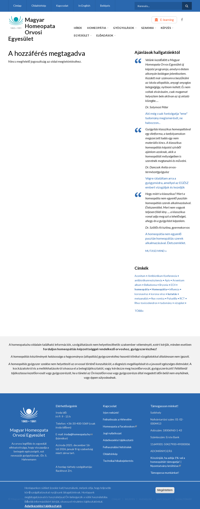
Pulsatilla (172, 298)
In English (84, 5)
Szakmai (147, 27)
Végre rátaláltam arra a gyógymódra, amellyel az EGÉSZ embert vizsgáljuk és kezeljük (166, 182)
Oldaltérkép (38, 5)
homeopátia (142, 289)
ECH (173, 284)
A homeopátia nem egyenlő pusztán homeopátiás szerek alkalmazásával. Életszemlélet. (165, 238)
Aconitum (140, 275)
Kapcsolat (62, 5)
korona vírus (158, 294)
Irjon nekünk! (111, 412)
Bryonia (163, 284)
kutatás (172, 294)
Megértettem (165, 491)
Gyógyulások (123, 27)
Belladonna (150, 284)
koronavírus (141, 294)
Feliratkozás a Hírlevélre (117, 419)
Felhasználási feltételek (117, 447)
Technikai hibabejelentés (118, 460)
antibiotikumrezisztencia (148, 280)
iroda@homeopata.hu (78, 434)
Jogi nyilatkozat (112, 433)
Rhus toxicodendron (146, 303)
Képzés (166, 27)
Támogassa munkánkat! (164, 472)
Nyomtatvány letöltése (165, 465)
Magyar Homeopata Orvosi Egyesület (31, 29)
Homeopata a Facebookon (120, 426)
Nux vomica (157, 298)
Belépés (105, 5)
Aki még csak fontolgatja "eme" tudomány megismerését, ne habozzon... (166, 118)
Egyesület (81, 35)
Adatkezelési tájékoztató (118, 440)
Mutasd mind (155, 250)
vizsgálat (179, 303)
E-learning (167, 19)
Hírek (78, 27)
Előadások (104, 35)
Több (138, 310)
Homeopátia (96, 27)
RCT (182, 298)
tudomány (166, 303)
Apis (167, 280)
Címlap (17, 5)
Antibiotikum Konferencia (162, 275)
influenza (174, 289)
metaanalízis (142, 298)
